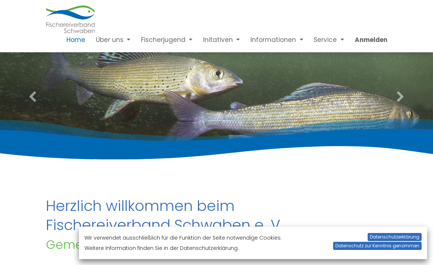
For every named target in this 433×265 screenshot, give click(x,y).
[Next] (400, 97)
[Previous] (32, 97)
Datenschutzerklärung (394, 237)
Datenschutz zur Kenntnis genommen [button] (377, 246)
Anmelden (371, 39)
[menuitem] (70, 39)
